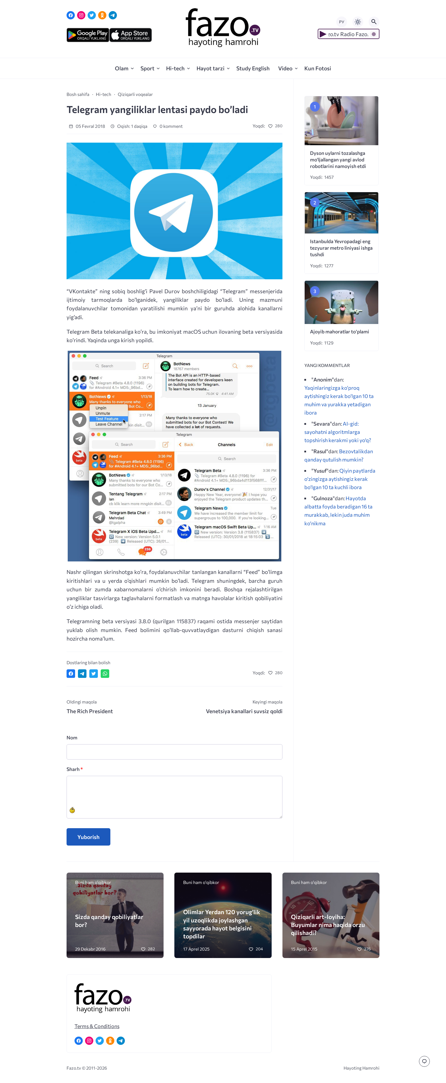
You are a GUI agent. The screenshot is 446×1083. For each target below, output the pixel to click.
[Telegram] (113, 15)
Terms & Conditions (97, 1026)
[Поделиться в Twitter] (93, 673)
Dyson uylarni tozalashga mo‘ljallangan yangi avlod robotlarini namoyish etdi (338, 159)
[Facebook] (71, 15)
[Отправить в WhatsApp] (105, 673)
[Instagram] (81, 15)
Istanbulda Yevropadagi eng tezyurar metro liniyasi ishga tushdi (341, 247)
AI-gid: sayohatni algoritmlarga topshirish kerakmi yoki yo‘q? (337, 431)
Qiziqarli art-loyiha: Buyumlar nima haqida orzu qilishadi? (328, 924)
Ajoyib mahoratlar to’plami (339, 332)
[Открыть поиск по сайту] (374, 22)
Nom (72, 738)
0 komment (168, 126)
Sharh (75, 769)
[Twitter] (92, 15)
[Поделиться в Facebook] (71, 673)
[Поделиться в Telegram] (82, 673)
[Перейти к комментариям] (424, 1061)
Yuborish (88, 837)
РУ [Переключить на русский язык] (341, 21)
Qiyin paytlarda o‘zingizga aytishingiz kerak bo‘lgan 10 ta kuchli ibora (339, 478)
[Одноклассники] (102, 15)
